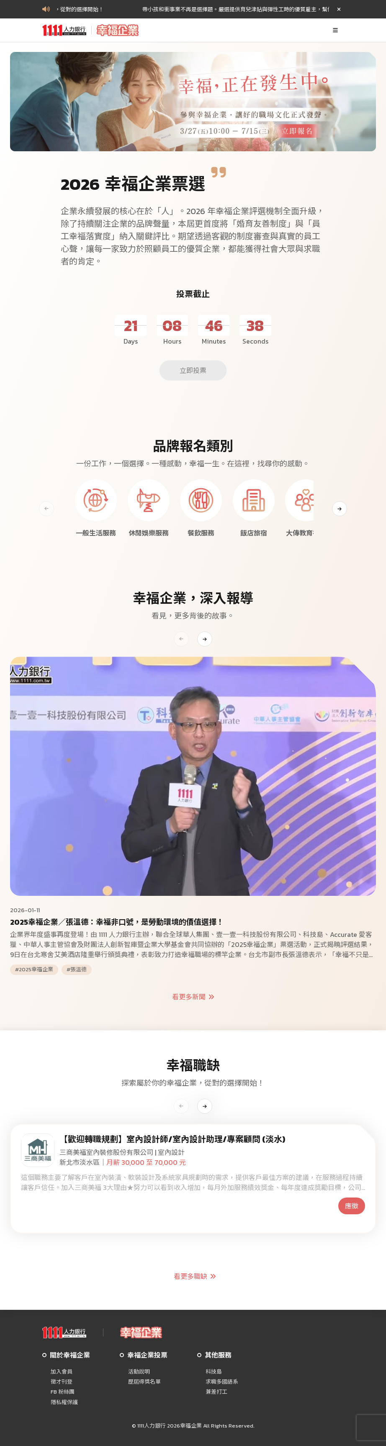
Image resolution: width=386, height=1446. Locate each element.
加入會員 (61, 1371)
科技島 (214, 1371)
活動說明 (139, 1371)
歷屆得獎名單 (144, 1382)
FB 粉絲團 (63, 1392)
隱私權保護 (64, 1402)
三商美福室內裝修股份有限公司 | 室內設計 (122, 1152)
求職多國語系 (222, 1382)
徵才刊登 (61, 1382)
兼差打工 (216, 1392)
